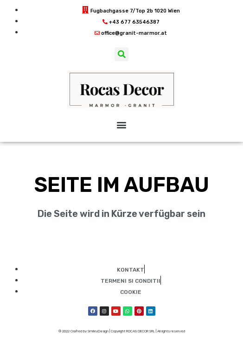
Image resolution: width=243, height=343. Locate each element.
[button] (121, 54)
